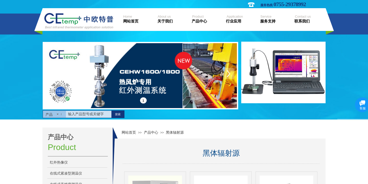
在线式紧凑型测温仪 (66, 173)
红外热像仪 (59, 162)
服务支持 (267, 21)
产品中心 (199, 21)
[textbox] (88, 114)
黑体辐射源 (175, 132)
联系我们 (302, 21)
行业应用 (233, 21)
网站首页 (131, 21)
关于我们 (165, 21)
